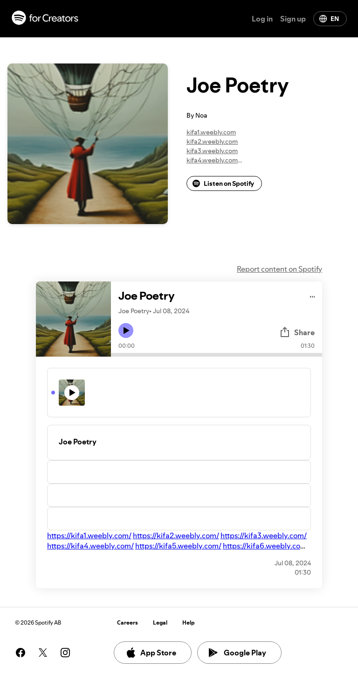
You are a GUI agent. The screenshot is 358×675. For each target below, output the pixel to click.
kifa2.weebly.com (212, 141)
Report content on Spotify (279, 269)
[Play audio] (312, 295)
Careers (127, 622)
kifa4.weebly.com (212, 160)
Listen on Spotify (223, 183)
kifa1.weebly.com (211, 132)
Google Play (237, 652)
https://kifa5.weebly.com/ (178, 546)
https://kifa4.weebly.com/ (90, 546)
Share (297, 332)
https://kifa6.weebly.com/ (266, 546)
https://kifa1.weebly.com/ (89, 535)
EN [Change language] (329, 18)
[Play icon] (125, 330)
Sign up (293, 19)
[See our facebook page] (20, 652)
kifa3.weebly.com (212, 150)
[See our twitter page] (42, 652)
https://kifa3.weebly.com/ (263, 535)
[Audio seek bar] (216, 355)
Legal (160, 622)
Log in (262, 19)
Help (188, 622)
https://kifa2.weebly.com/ (176, 535)
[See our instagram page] (65, 652)
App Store (150, 652)
